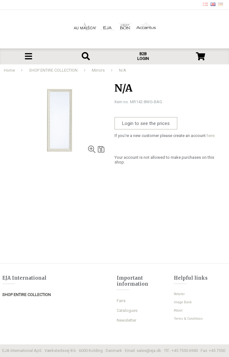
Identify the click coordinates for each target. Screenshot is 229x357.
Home (9, 70)
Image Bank (183, 302)
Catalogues (127, 310)
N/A (122, 70)
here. (211, 135)
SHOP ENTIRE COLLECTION (53, 70)
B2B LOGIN (143, 56)
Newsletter (126, 320)
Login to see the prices (146, 123)
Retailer (179, 294)
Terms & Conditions (188, 319)
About (178, 310)
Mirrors (98, 70)
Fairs (121, 300)
